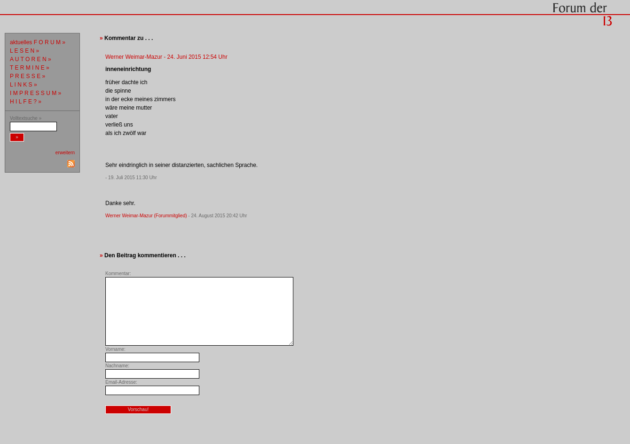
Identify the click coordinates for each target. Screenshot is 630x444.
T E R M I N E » (29, 67)
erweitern (65, 152)
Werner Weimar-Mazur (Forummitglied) (146, 215)
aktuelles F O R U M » (37, 42)
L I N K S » (23, 84)
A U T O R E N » (30, 59)
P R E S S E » (27, 76)
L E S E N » (24, 51)
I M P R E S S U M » (35, 93)
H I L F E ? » (25, 101)
